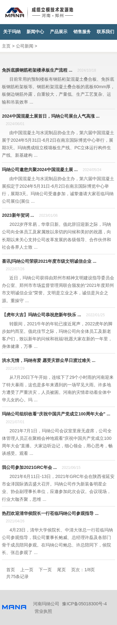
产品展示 (58, 31)
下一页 (45, 569)
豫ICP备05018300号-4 (84, 603)
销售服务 (82, 31)
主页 (6, 45)
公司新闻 (24, 45)
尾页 (61, 569)
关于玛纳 (12, 31)
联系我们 (105, 31)
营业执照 (43, 611)
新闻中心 (35, 31)
